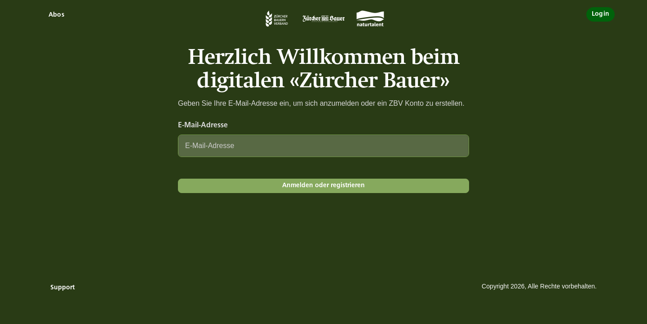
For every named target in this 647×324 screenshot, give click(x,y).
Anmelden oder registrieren (323, 185)
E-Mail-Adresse (203, 125)
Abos (56, 15)
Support (62, 287)
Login (600, 14)
